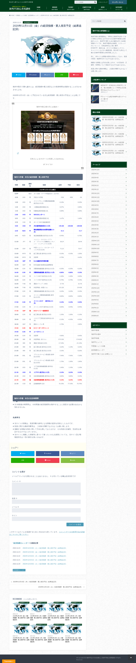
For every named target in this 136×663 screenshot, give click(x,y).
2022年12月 (95, 170)
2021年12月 (95, 193)
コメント (16, 481)
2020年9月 (95, 252)
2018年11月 (95, 312)
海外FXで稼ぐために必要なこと (102, 354)
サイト (14, 515)
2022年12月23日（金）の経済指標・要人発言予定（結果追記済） (45, 552)
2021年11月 (95, 197)
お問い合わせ (117, 2)
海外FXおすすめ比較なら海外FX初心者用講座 (101, 658)
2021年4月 (95, 225)
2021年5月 (95, 221)
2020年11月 (95, 244)
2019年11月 (95, 292)
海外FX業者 (55, 8)
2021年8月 (95, 209)
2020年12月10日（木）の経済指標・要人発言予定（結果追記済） (35, 582)
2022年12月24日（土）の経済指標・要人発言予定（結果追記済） (45, 548)
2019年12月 (95, 288)
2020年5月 (95, 268)
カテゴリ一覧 (119, 8)
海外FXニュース (103, 8)
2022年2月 (95, 185)
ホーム (39, 8)
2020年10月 (95, 248)
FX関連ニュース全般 (98, 346)
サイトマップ (103, 2)
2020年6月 (95, 264)
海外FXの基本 (71, 8)
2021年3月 (95, 229)
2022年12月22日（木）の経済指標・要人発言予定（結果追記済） (45, 556)
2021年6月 (95, 217)
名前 (14, 498)
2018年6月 (95, 316)
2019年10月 (95, 296)
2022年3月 (95, 181)
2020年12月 (95, 240)
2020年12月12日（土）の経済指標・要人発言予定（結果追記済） (60, 587)
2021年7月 (95, 213)
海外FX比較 (87, 8)
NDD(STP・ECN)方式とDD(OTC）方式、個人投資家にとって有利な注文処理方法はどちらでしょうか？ (113, 87)
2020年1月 (95, 284)
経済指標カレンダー (21, 543)
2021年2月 (95, 233)
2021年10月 (95, 201)
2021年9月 (95, 205)
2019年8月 (95, 304)
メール (15, 507)
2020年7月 (95, 260)
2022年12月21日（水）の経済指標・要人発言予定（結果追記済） (45, 560)
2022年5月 (95, 173)
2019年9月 (95, 300)
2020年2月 (95, 280)
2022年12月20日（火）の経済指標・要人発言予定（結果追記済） (45, 564)
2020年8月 (95, 256)
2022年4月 (95, 177)
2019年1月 (95, 308)
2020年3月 (95, 276)
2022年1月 (95, 189)
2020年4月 (95, 272)
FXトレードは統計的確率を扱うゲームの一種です (113, 98)
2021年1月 (95, 237)
